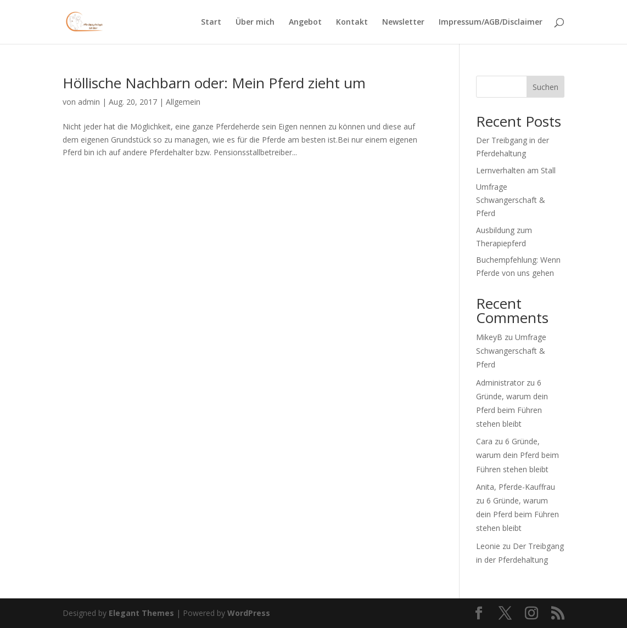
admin (89, 102)
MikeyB (489, 337)
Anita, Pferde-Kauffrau (515, 487)
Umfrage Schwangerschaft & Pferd (510, 200)
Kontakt (352, 22)
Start (211, 22)
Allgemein (183, 102)
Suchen (545, 87)
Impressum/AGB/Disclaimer (490, 22)
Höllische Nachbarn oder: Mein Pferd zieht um (214, 83)
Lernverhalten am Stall (516, 170)
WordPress (248, 613)
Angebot (305, 22)
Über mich (255, 22)
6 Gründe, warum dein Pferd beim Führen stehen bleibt (517, 455)
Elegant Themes (141, 613)
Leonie (488, 546)
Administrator (500, 382)
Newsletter (403, 22)
